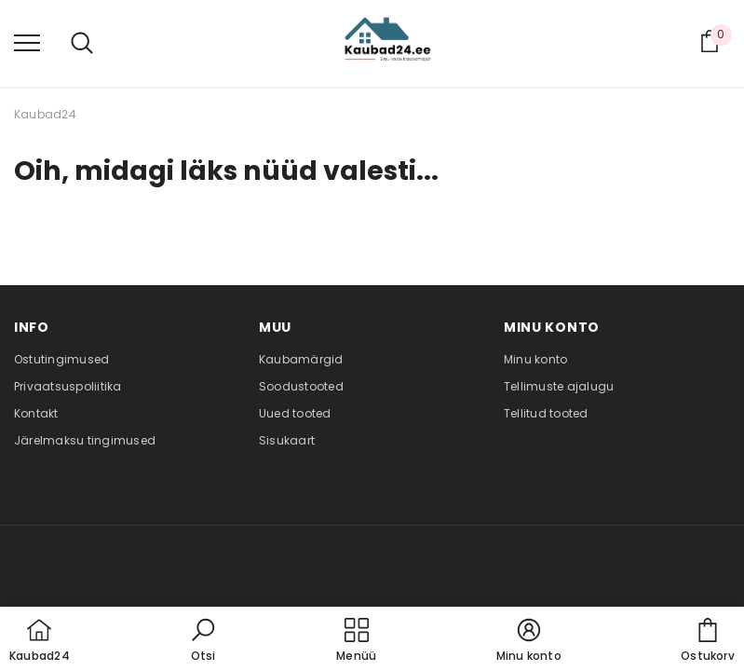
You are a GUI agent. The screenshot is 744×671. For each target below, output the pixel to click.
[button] (203, 641)
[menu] (27, 42)
